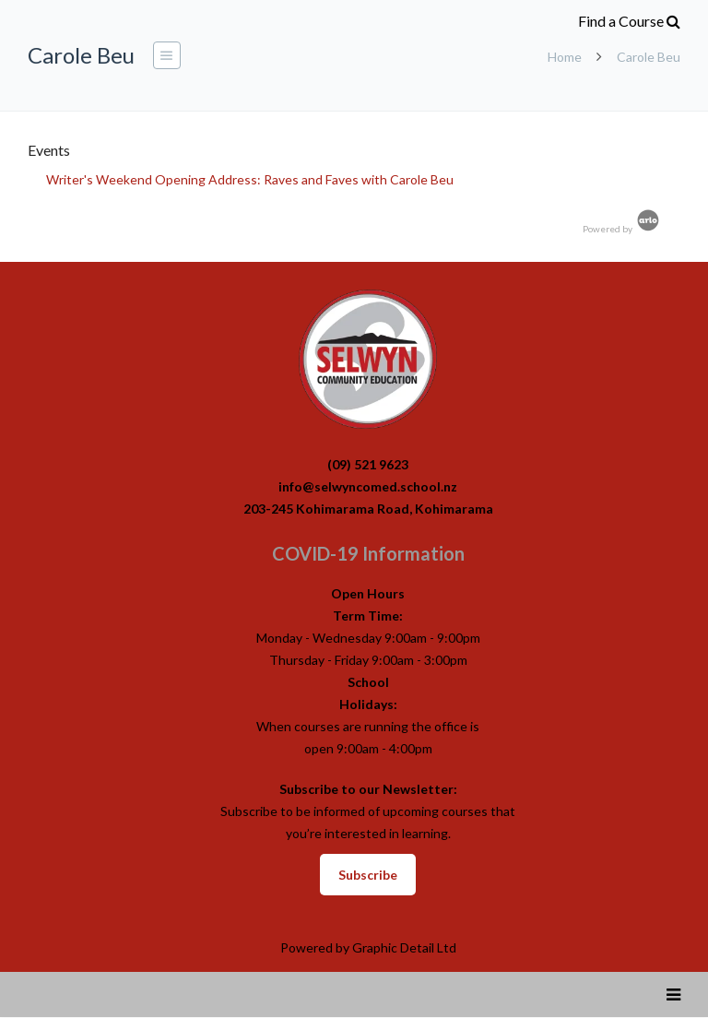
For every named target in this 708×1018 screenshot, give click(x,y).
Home (565, 57)
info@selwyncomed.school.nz (367, 486)
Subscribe (367, 874)
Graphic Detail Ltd (404, 947)
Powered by (622, 228)
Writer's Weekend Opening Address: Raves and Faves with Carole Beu (250, 179)
